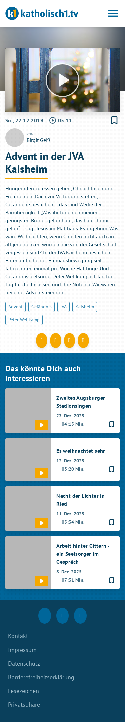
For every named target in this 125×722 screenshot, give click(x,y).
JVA (63, 307)
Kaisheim (84, 307)
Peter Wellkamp (24, 320)
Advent (15, 307)
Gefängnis (41, 307)
